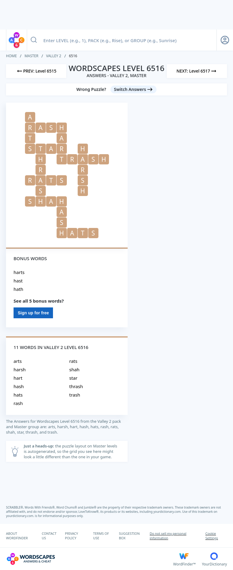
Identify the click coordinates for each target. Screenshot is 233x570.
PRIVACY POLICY (71, 535)
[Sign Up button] (225, 40)
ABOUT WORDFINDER (17, 535)
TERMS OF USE (101, 535)
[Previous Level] (36, 71)
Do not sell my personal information (168, 535)
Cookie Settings (211, 535)
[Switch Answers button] (133, 89)
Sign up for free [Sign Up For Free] (33, 312)
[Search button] (33, 40)
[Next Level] (197, 71)
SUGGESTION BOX (129, 535)
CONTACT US (49, 535)
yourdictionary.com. (168, 511)
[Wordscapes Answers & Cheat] (89, 558)
